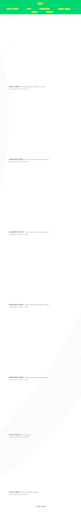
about (35, 12)
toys (29, 9)
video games (12, 9)
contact (49, 12)
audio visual (64, 9)
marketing (45, 9)
